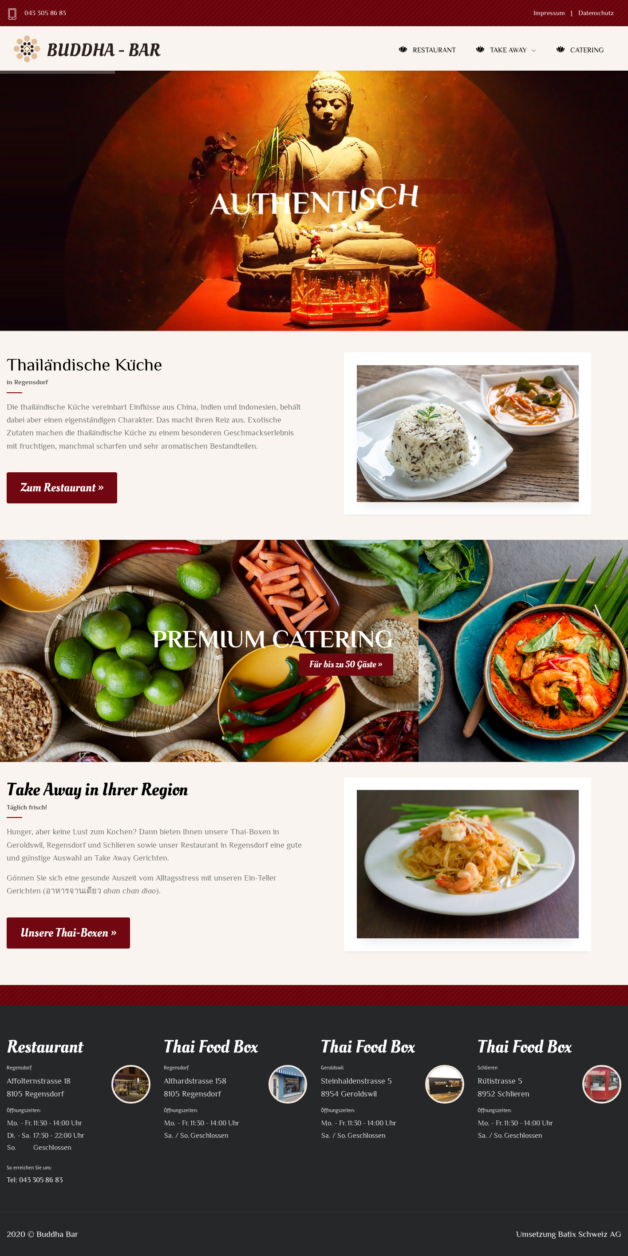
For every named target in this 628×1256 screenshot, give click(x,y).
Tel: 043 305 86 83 (35, 1180)
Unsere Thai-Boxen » (68, 933)
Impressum (549, 12)
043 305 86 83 (45, 12)
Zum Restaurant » (62, 487)
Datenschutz (596, 12)
